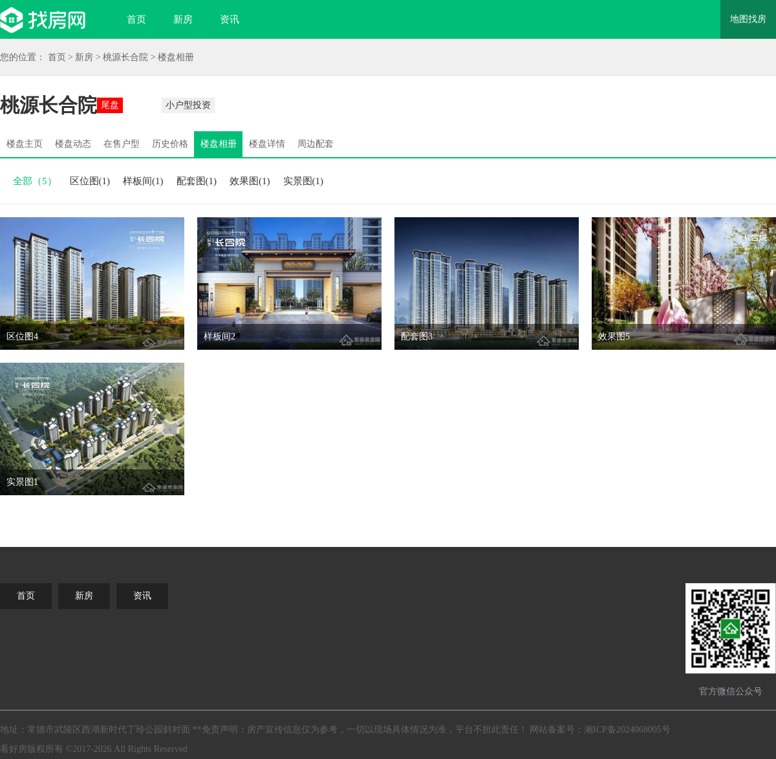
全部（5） (35, 181)
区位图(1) (90, 181)
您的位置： (22, 57)
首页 (136, 19)
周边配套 (315, 144)
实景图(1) (303, 181)
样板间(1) (143, 181)
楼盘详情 (267, 144)
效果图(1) (250, 181)
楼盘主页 (24, 144)
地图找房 (748, 19)
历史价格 (170, 144)
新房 (183, 19)
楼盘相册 (176, 57)
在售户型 (121, 144)
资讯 (229, 19)
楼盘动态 (73, 144)
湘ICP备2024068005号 (627, 729)
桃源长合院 (125, 57)
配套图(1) (197, 181)
